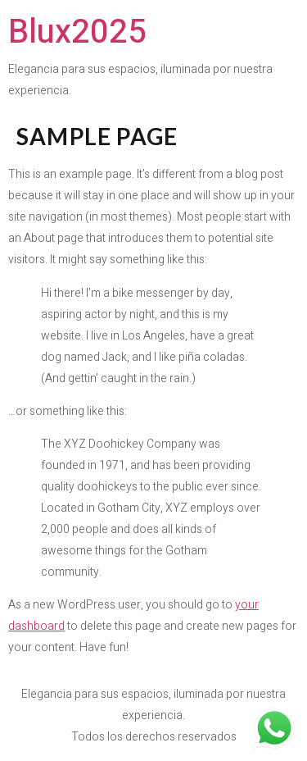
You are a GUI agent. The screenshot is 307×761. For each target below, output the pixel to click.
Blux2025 (77, 32)
